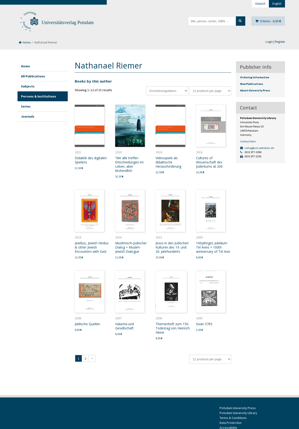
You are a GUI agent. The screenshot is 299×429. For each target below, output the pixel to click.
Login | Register (275, 42)
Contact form (248, 141)
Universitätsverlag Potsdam (68, 22)
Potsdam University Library (238, 413)
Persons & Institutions (38, 96)
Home (24, 42)
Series (26, 106)
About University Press (255, 90)
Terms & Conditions (233, 418)
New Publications (251, 84)
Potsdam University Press (238, 408)
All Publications (33, 76)
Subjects (28, 86)
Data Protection (231, 423)
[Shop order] (167, 90)
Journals (27, 116)
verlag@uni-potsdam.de (257, 148)
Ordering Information (254, 77)
